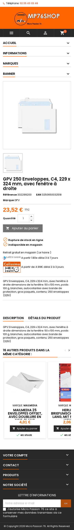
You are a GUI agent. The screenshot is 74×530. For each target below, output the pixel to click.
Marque (8, 200)
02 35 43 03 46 (29, 3)
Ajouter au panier (22, 228)
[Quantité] (23, 218)
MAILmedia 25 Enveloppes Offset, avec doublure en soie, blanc (25, 415)
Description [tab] (13, 318)
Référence (10, 195)
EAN (38, 195)
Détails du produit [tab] (44, 318)
